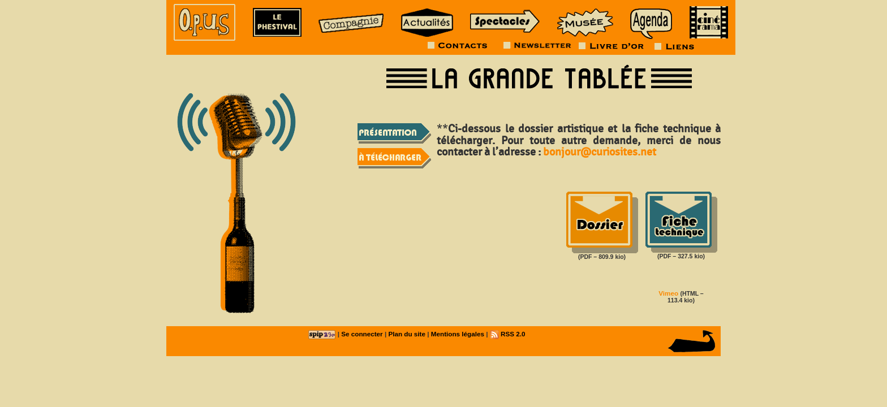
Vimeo (668, 293)
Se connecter (361, 333)
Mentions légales (457, 333)
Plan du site (406, 333)
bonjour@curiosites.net (599, 152)
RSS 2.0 (508, 333)
